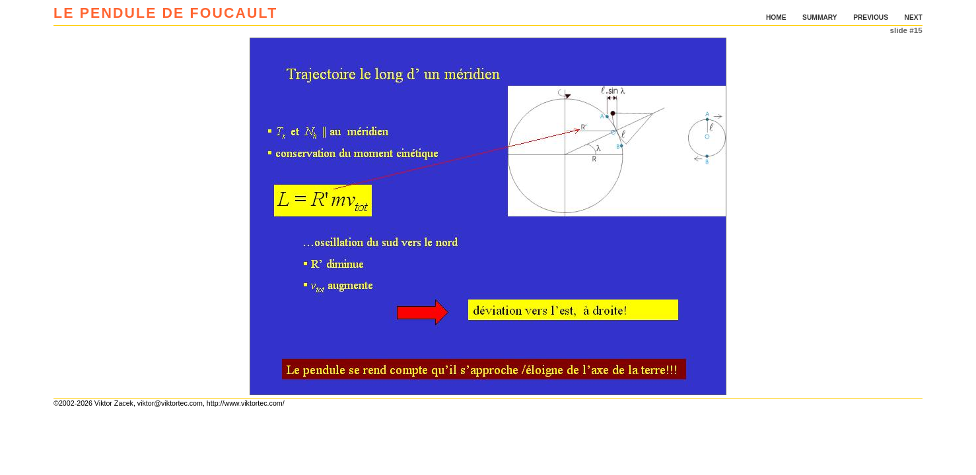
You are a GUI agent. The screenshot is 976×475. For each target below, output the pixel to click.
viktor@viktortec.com (170, 403)
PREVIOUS (870, 17)
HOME (776, 17)
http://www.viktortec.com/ (246, 403)
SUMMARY (819, 17)
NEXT (914, 17)
